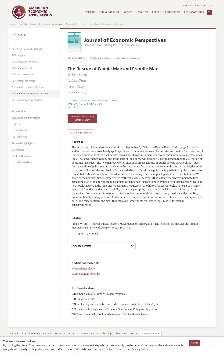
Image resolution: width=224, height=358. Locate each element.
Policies (16, 124)
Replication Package (83, 269)
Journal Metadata (21, 162)
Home (12, 24)
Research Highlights (23, 143)
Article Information (80, 132)
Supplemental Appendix (86, 274)
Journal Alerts (19, 137)
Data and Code (20, 130)
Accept (194, 342)
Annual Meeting (109, 12)
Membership (187, 5)
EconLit (157, 12)
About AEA (200, 5)
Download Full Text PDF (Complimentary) (82, 118)
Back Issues (18, 149)
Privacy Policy (139, 349)
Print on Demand (21, 156)
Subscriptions (19, 111)
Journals (90, 12)
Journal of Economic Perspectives (46, 24)
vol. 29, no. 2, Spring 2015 (85, 104)
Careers (127, 12)
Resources (142, 12)
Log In (210, 5)
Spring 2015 (72, 24)
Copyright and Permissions (27, 117)
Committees (173, 12)
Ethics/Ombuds (194, 12)
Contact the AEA (150, 333)
